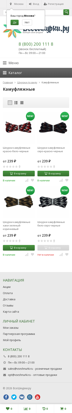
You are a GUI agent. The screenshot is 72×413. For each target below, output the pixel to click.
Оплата (8, 293)
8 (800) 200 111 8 (36, 44)
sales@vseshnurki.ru (20, 368)
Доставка (9, 299)
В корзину (18, 173)
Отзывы (8, 305)
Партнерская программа (19, 334)
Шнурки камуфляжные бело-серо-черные (51, 223)
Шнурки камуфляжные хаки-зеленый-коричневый (16, 225)
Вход (34, 4)
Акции (7, 287)
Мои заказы (10, 327)
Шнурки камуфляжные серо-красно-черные (51, 149)
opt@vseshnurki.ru (19, 375)
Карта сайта (11, 311)
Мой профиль (12, 340)
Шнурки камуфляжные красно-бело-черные (16, 149)
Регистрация (54, 4)
